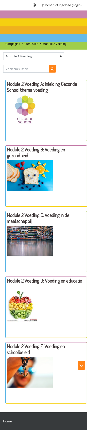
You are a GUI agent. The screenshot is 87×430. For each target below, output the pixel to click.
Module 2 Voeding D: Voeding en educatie (44, 281)
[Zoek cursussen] (26, 69)
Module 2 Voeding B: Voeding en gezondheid (36, 152)
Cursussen (31, 44)
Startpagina (12, 44)
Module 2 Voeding (54, 44)
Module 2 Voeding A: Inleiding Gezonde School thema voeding (42, 87)
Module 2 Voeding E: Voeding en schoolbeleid (36, 349)
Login (77, 5)
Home (7, 421)
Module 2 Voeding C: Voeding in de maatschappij (38, 218)
